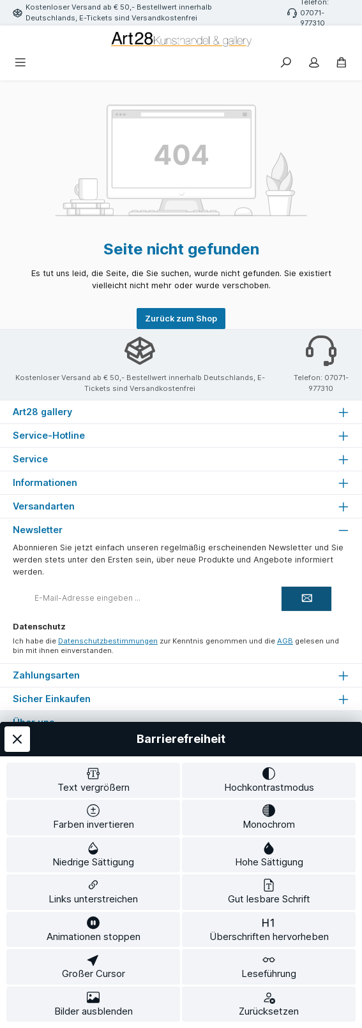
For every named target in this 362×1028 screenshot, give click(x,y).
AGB (285, 640)
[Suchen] (286, 63)
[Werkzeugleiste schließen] (17, 739)
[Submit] (306, 599)
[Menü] (20, 63)
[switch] (93, 780)
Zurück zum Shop (181, 318)
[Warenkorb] (342, 63)
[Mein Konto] (314, 63)
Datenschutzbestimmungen (108, 640)
